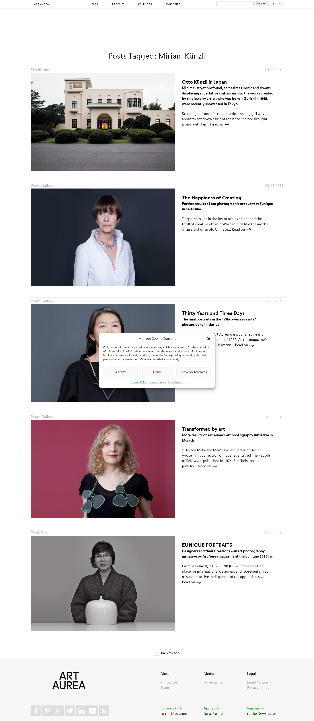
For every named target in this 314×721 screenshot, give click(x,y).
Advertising (213, 682)
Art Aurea (41, 4)
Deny (157, 372)
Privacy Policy (157, 382)
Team (164, 688)
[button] (209, 339)
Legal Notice (175, 382)
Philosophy (169, 682)
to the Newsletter (265, 710)
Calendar (145, 4)
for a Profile (222, 710)
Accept (120, 372)
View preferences (193, 372)
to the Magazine (178, 710)
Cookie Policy (139, 382)
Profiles (118, 4)
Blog (95, 4)
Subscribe (173, 4)
